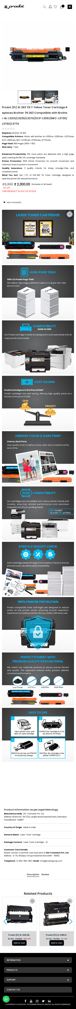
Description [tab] (33, 874)
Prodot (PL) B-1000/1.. (11, 935)
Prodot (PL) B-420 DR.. (48, 935)
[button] (68, 49)
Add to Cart (11, 943)
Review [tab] (45, 874)
